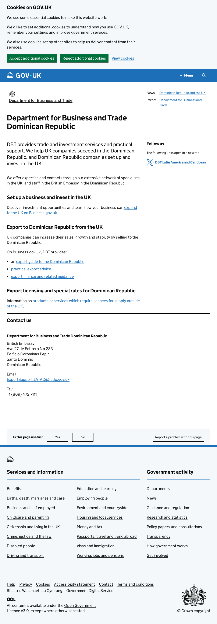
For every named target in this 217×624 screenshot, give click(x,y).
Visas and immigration (95, 545)
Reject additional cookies (84, 58)
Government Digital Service (89, 590)
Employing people (92, 498)
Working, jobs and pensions (100, 555)
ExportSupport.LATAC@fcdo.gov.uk (38, 379)
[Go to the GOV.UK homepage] (24, 75)
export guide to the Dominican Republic (50, 261)
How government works (167, 545)
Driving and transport (25, 555)
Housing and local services (100, 517)
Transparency (158, 536)
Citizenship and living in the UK (33, 526)
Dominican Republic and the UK (182, 93)
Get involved (157, 555)
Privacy (25, 584)
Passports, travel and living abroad (107, 536)
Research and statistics (167, 517)
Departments (158, 488)
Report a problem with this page (178, 437)
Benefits (14, 488)
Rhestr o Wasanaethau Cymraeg (34, 590)
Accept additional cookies (31, 58)
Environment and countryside (102, 507)
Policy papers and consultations (174, 526)
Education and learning (97, 488)
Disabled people (21, 545)
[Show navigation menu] (186, 75)
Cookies (43, 584)
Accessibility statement (74, 584)
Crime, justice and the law (29, 536)
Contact (106, 584)
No (87, 437)
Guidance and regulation (168, 507)
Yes (61, 437)
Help (11, 584)
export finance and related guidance (42, 276)
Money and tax (89, 526)
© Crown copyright (193, 610)
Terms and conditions (135, 584)
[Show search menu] (203, 75)
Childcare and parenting (28, 517)
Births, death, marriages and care (36, 498)
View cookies (123, 58)
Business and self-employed (31, 507)
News (152, 498)
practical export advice (31, 269)
